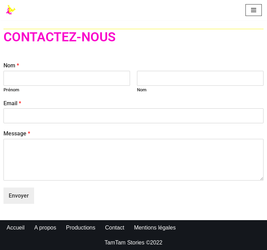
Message (16, 133)
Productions (81, 228)
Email (12, 103)
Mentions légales (155, 228)
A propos (45, 228)
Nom (11, 65)
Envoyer (19, 195)
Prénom (11, 89)
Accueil (16, 228)
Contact (114, 228)
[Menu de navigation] (253, 10)
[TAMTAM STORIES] (12, 10)
